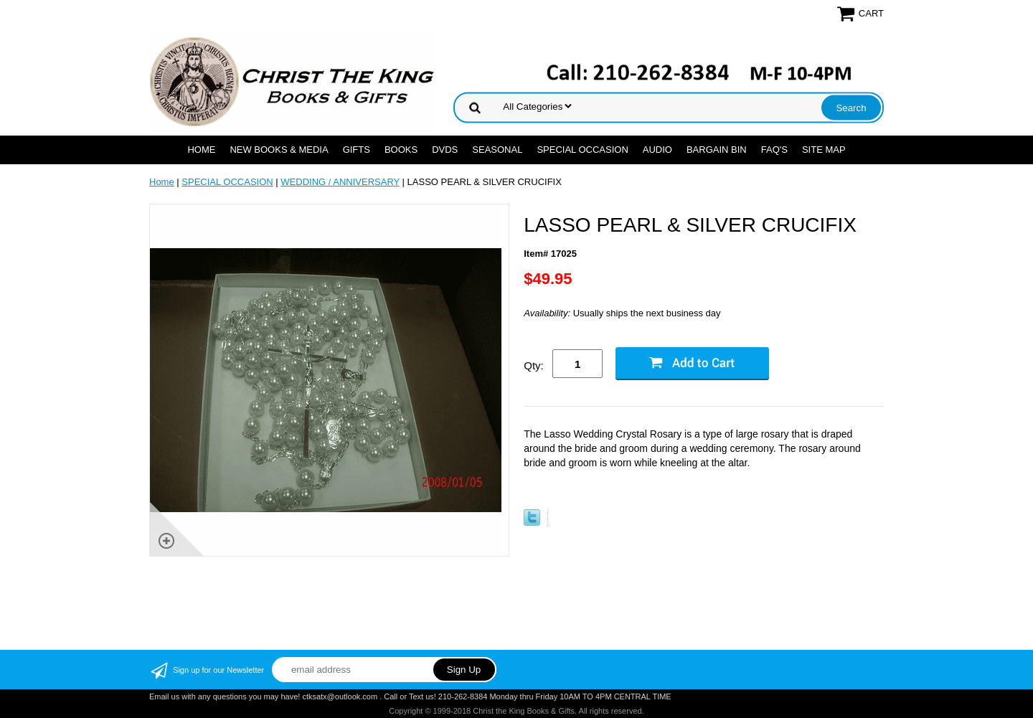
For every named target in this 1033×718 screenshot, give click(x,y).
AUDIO (657, 149)
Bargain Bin (717, 149)
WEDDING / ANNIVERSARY (340, 181)
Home (201, 149)
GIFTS (356, 149)
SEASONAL (497, 149)
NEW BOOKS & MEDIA (279, 149)
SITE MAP (824, 149)
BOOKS (401, 149)
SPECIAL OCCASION (582, 149)
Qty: (534, 365)
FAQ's (774, 149)
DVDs (445, 149)
